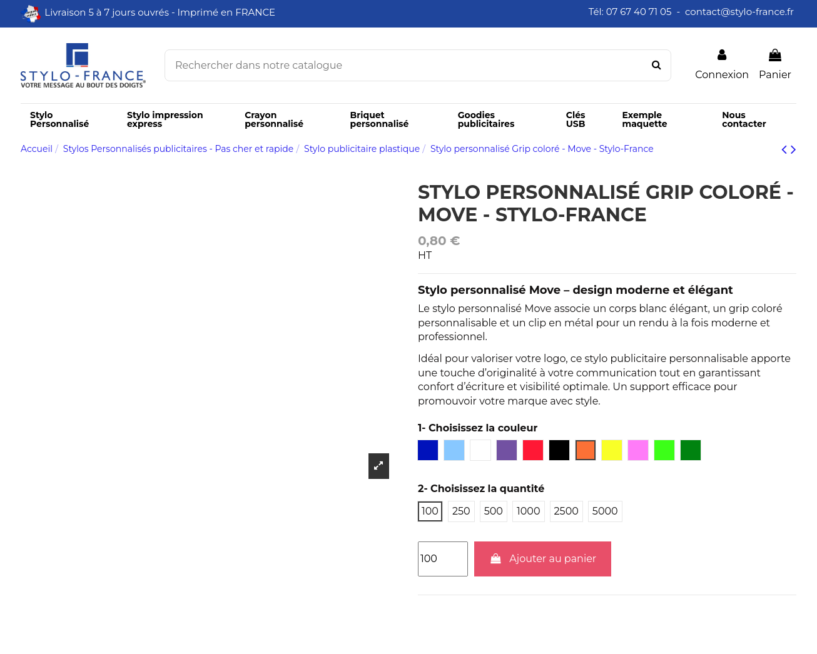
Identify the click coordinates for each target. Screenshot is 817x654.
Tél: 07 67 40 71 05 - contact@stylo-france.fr (692, 12)
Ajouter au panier (543, 559)
